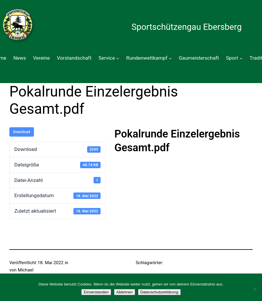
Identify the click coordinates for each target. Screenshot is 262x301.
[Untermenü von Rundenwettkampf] (170, 58)
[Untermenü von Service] (117, 58)
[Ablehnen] (255, 289)
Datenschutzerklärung (159, 292)
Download (21, 132)
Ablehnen (124, 292)
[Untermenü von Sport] (240, 58)
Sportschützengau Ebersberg (187, 27)
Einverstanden (96, 292)
